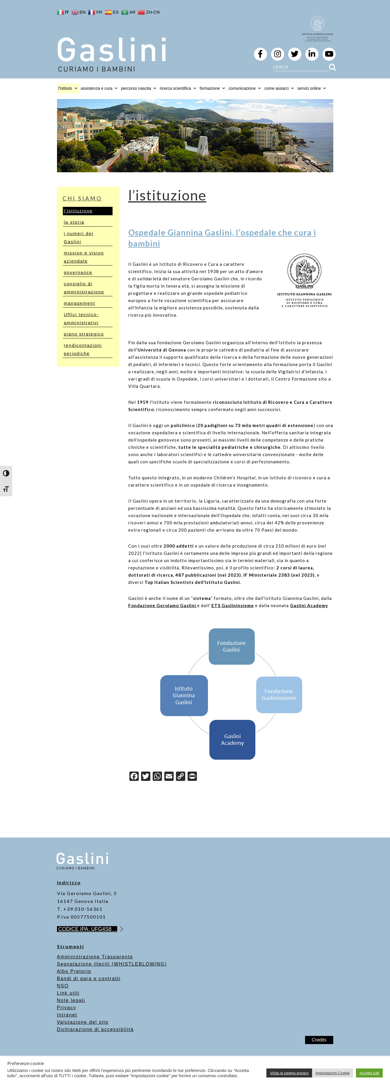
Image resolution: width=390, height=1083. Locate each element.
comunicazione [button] (245, 88)
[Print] (192, 777)
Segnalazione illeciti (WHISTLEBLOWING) (112, 964)
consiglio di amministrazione (84, 287)
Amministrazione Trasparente (95, 956)
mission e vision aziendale (84, 256)
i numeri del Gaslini (79, 237)
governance (78, 272)
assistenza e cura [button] (99, 88)
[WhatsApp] (157, 777)
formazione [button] (213, 88)
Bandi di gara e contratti (89, 978)
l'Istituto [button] (68, 88)
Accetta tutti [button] (369, 1073)
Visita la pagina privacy (289, 1073)
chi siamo (82, 198)
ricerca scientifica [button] (178, 88)
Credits (319, 1039)
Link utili (68, 993)
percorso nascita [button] (139, 88)
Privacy (66, 1007)
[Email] (169, 777)
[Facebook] (134, 777)
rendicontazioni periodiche (83, 349)
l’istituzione (78, 210)
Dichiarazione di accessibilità (95, 1029)
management (79, 303)
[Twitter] (146, 777)
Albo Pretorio (74, 971)
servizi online (312, 88)
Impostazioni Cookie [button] (333, 1073)
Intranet (67, 1014)
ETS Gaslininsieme (232, 605)
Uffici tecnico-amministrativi (81, 318)
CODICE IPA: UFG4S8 (87, 929)
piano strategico (84, 333)
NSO (63, 985)
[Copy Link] (180, 777)
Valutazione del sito (83, 1022)
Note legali (71, 1000)
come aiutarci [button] (279, 88)
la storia (74, 222)
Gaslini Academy (309, 605)
